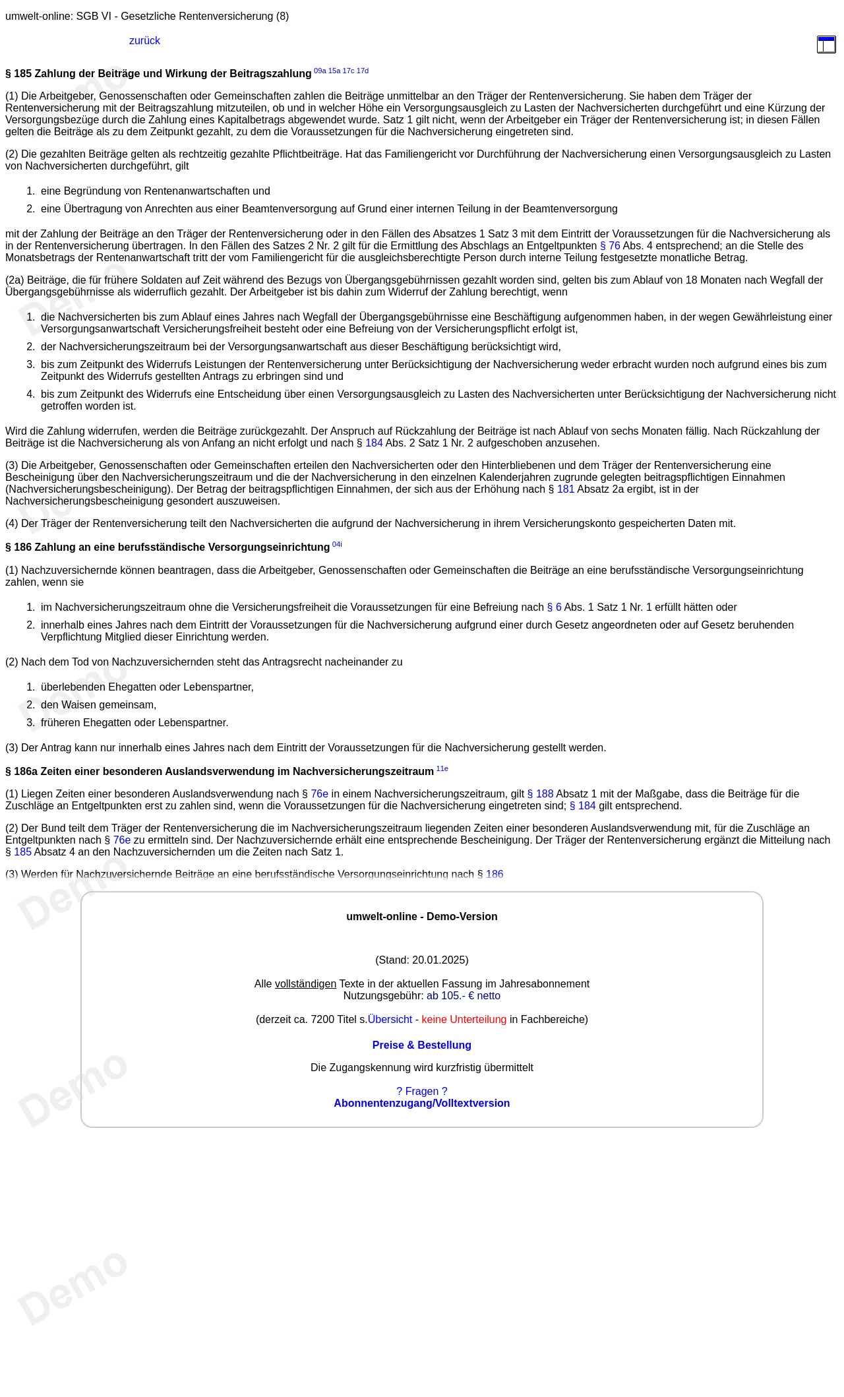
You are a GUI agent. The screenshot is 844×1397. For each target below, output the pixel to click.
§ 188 (541, 793)
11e (442, 768)
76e (319, 793)
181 (566, 489)
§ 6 (554, 607)
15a (334, 71)
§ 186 (18, 547)
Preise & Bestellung (422, 1045)
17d (363, 71)
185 (23, 851)
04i (337, 544)
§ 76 (610, 245)
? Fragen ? (421, 1091)
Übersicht (390, 1019)
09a (320, 71)
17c (349, 71)
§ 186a (21, 771)
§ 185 (18, 73)
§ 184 (583, 805)
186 (495, 874)
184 (374, 443)
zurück (144, 40)
